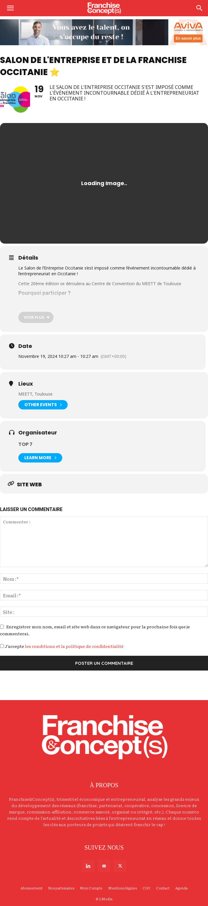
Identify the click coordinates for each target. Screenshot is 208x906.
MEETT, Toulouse (35, 394)
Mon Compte (91, 888)
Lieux (25, 384)
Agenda (181, 888)
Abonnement (31, 888)
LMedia (105, 898)
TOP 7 (25, 444)
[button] (10, 8)
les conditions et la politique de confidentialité (74, 646)
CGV (146, 888)
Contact (163, 888)
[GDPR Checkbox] (2, 646)
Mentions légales (122, 888)
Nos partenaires (61, 888)
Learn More (40, 458)
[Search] (199, 8)
